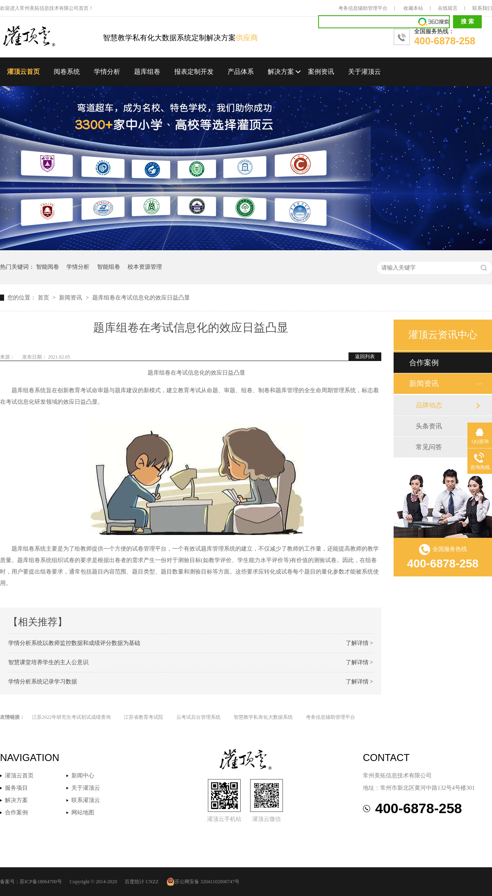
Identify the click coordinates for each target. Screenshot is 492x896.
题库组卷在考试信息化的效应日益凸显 (141, 298)
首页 (44, 298)
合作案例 (424, 363)
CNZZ (152, 882)
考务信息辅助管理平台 (362, 8)
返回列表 (365, 356)
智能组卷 (108, 267)
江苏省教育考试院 (143, 717)
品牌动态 (429, 405)
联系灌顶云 (85, 800)
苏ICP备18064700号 (41, 882)
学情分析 (107, 71)
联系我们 (482, 8)
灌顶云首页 (23, 71)
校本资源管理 (145, 267)
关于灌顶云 (364, 71)
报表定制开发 (194, 71)
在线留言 (448, 8)
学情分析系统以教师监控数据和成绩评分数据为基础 (74, 643)
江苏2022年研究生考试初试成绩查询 (71, 717)
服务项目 (16, 788)
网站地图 (82, 812)
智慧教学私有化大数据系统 (263, 717)
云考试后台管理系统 (198, 717)
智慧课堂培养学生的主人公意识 (48, 662)
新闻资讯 (71, 298)
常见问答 (429, 446)
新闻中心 (82, 776)
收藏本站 (413, 8)
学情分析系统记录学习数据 (42, 682)
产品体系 (241, 71)
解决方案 (281, 71)
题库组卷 (147, 71)
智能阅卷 (47, 267)
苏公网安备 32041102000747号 (203, 882)
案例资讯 (321, 71)
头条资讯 (429, 426)
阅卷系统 (67, 71)
